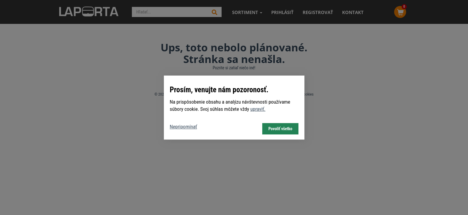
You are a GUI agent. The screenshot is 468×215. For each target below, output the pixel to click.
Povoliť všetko (280, 128)
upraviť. (258, 109)
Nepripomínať (183, 127)
